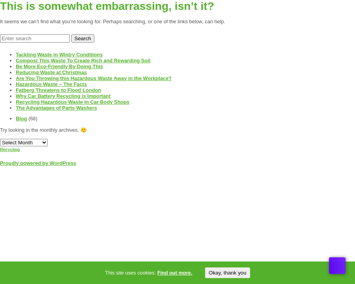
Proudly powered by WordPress (38, 163)
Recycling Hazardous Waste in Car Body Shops (72, 102)
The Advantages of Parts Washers (56, 108)
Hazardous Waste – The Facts (51, 84)
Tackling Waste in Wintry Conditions (59, 55)
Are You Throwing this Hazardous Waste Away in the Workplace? (94, 78)
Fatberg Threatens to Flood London (58, 90)
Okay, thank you (227, 273)
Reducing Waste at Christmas (51, 72)
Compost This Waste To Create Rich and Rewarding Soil (83, 61)
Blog (21, 118)
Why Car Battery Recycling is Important (63, 96)
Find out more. (174, 273)
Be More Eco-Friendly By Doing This (59, 66)
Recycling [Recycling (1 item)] (10, 149)
